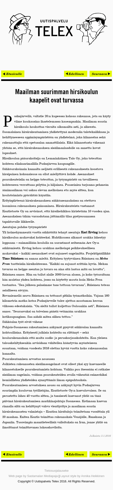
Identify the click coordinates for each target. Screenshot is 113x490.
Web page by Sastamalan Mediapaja (33, 476)
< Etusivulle (12, 74)
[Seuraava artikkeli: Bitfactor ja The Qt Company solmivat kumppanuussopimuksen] (101, 74)
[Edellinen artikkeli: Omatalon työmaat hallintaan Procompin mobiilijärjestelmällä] (75, 74)
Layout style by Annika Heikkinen (82, 476)
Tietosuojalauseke (56, 470)
